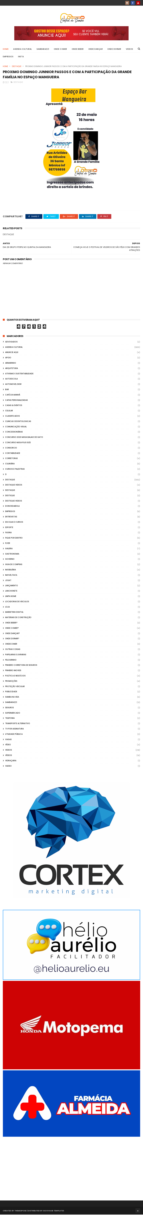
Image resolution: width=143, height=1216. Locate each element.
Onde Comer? (12, 629)
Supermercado (12, 714)
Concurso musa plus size (18, 444)
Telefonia (10, 719)
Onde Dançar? (12, 634)
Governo (9, 560)
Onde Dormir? (12, 640)
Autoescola (11, 380)
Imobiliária (10, 571)
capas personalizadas (16, 401)
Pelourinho (10, 661)
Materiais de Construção (18, 619)
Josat (8, 581)
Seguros (9, 709)
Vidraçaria (10, 762)
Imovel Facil (11, 576)
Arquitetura (11, 369)
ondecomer (11, 645)
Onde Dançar (95, 49)
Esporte (9, 528)
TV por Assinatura (14, 730)
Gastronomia (12, 555)
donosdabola (12, 507)
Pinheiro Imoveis (13, 672)
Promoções (11, 682)
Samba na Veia (12, 698)
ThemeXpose (21, 1212)
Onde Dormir (114, 49)
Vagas (8, 740)
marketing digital (14, 613)
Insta (21, 57)
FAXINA (8, 534)
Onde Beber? (11, 624)
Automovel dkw (13, 385)
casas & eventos (13, 406)
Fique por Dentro (14, 539)
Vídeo (8, 746)
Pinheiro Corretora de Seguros (21, 666)
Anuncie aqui (11, 353)
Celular (9, 412)
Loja (7, 608)
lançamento (11, 587)
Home (5, 49)
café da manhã (12, 396)
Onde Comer (60, 49)
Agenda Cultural (22, 49)
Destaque (16, 67)
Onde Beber (78, 49)
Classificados (12, 417)
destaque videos (13, 486)
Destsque (10, 497)
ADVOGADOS (11, 343)
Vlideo (8, 767)
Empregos (8, 57)
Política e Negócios (15, 677)
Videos (129, 49)
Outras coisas (12, 650)
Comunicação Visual (16, 428)
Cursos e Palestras (15, 470)
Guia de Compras (13, 566)
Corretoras (11, 460)
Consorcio (11, 449)
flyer (7, 544)
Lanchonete (11, 592)
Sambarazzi (43, 49)
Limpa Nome (10, 597)
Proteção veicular (15, 687)
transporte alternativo (17, 725)
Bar (7, 391)
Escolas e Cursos (14, 523)
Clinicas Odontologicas (18, 422)
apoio (8, 359)
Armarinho (10, 364)
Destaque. (10, 491)
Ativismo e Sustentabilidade (19, 375)
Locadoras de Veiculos (17, 603)
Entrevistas (11, 518)
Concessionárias (14, 433)
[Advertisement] (71, 1166)
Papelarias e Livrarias (15, 656)
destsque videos (13, 502)
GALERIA (9, 550)
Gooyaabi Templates (53, 1212)
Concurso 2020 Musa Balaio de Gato (24, 438)
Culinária (10, 465)
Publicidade (11, 693)
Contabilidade (12, 454)
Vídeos (8, 756)
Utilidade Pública (14, 735)
